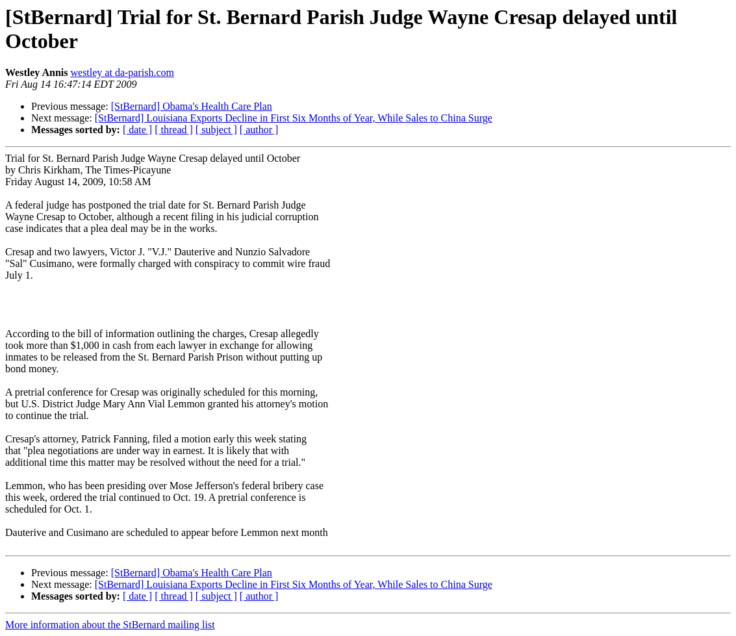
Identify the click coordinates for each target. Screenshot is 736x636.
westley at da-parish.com (122, 72)
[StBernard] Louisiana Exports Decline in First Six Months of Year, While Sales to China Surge (293, 117)
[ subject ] (216, 129)
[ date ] (137, 129)
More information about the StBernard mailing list (110, 624)
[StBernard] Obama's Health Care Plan (191, 106)
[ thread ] (174, 129)
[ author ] (259, 129)
